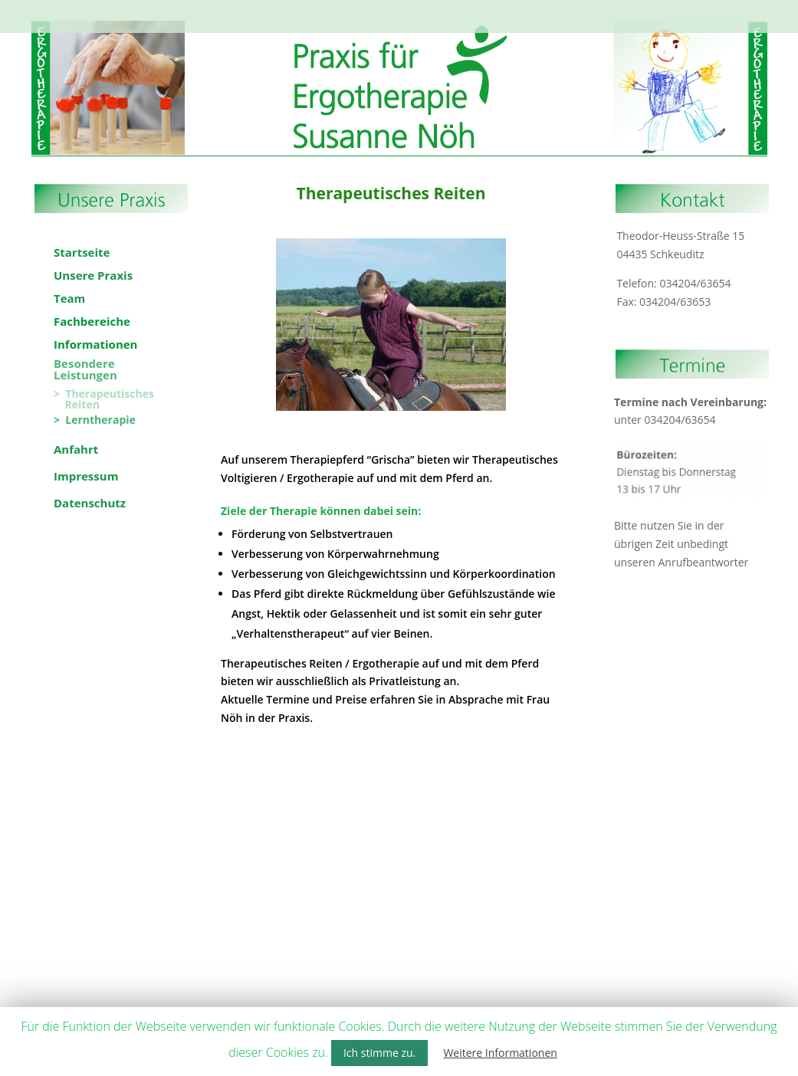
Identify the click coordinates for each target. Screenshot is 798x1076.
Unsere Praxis (187, 9)
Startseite (124, 9)
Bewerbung (604, 9)
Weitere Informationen (500, 1052)
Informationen (401, 9)
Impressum (365, 24)
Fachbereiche (314, 9)
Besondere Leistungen (505, 9)
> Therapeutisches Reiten (104, 399)
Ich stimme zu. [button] (379, 1052)
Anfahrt (659, 9)
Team (243, 9)
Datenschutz (431, 24)
